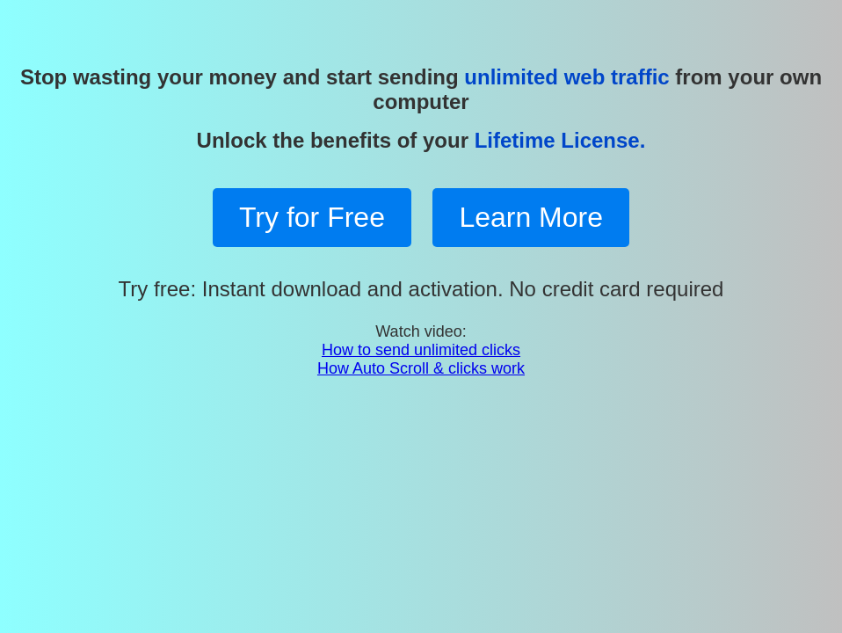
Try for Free (312, 217)
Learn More (531, 217)
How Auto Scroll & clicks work (421, 368)
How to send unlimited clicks (421, 350)
